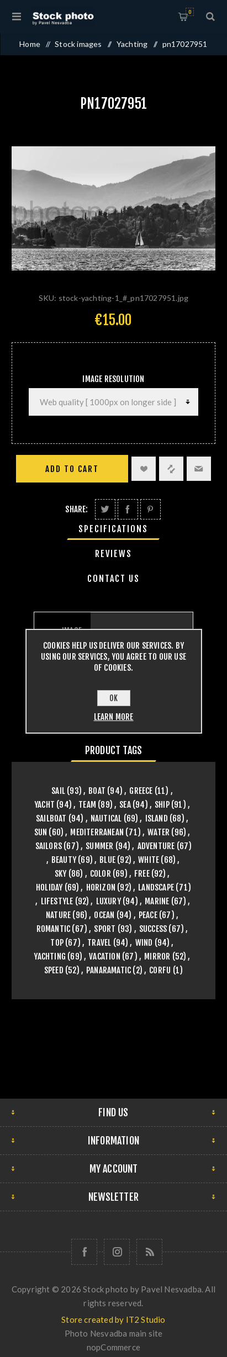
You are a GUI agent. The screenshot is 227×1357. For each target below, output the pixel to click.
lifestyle (57, 901)
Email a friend (199, 469)
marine (157, 901)
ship (162, 804)
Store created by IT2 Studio (113, 1319)
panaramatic (108, 970)
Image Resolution (113, 379)
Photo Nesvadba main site (114, 1333)
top (57, 942)
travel (99, 942)
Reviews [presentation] (113, 553)
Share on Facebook (128, 509)
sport (104, 929)
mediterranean (97, 832)
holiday (49, 887)
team (87, 804)
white (148, 860)
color (100, 873)
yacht (44, 804)
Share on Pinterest (150, 509)
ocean (104, 915)
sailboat (51, 818)
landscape (156, 887)
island (156, 818)
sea (125, 804)
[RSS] (149, 1252)
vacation (104, 956)
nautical (106, 818)
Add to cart (72, 469)
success (153, 929)
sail (58, 791)
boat (96, 791)
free (142, 873)
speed (54, 970)
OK (113, 698)
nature (58, 915)
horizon (100, 887)
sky (61, 873)
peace (148, 915)
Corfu (160, 970)
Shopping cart (190, 12)
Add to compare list (171, 469)
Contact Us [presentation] (113, 578)
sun (40, 832)
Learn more (114, 717)
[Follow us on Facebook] (84, 1252)
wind (144, 942)
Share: (76, 509)
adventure (156, 846)
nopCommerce (113, 1347)
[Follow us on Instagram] (117, 1252)
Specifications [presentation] (113, 528)
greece (140, 791)
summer (99, 846)
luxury (108, 901)
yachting (50, 956)
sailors (48, 846)
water (158, 832)
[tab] (114, 529)
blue (107, 860)
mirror (157, 956)
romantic (53, 929)
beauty (63, 860)
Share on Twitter (105, 509)
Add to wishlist (143, 469)
